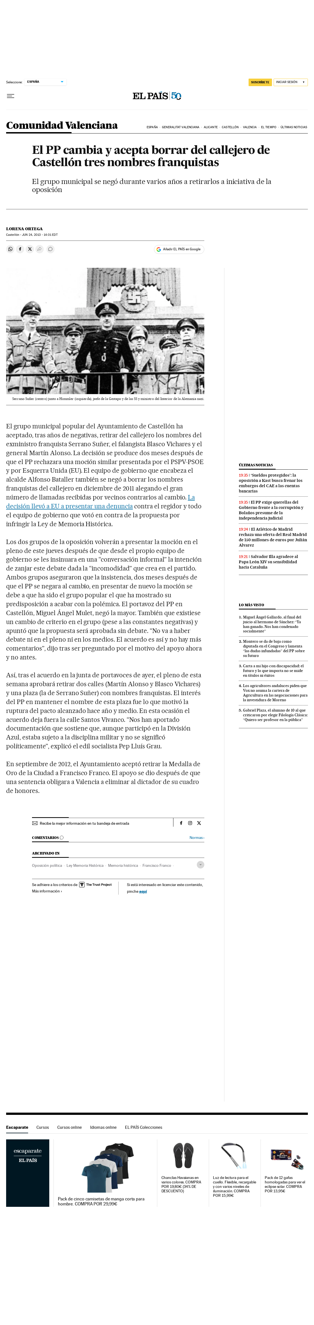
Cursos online (69, 1127)
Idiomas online (103, 1127)
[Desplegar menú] (10, 96)
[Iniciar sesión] (291, 82)
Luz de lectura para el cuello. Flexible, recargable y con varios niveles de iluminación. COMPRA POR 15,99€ (234, 1187)
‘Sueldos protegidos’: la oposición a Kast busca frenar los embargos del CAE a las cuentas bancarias (271, 483)
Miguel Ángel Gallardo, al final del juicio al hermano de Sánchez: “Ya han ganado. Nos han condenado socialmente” (272, 624)
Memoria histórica (123, 865)
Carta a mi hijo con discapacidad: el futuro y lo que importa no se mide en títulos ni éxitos (273, 671)
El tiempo (268, 127)
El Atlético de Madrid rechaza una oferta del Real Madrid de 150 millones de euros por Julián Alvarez (273, 537)
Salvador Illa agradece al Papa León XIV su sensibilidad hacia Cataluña (268, 562)
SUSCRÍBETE (260, 82)
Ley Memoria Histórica (85, 865)
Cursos (42, 1127)
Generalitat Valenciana (180, 127)
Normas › (197, 838)
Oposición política (47, 865)
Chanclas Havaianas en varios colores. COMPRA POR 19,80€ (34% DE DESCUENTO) (181, 1184)
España (152, 127)
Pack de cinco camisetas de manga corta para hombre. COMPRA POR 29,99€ (101, 1202)
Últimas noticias (294, 127)
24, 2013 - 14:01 (39, 235)
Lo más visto (251, 605)
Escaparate (17, 1127)
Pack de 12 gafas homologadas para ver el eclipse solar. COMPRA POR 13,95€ (285, 1184)
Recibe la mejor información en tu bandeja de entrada (84, 823)
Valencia (250, 127)
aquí (143, 891)
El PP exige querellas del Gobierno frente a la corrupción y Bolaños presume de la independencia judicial (271, 510)
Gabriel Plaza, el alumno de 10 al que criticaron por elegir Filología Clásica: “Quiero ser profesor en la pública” (275, 715)
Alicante (211, 127)
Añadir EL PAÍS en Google (181, 249)
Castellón (230, 127)
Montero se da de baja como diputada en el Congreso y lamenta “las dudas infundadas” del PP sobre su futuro (274, 648)
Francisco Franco (157, 865)
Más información (47, 891)
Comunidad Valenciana (62, 125)
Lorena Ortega (24, 228)
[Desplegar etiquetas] (200, 864)
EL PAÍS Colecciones (143, 1127)
